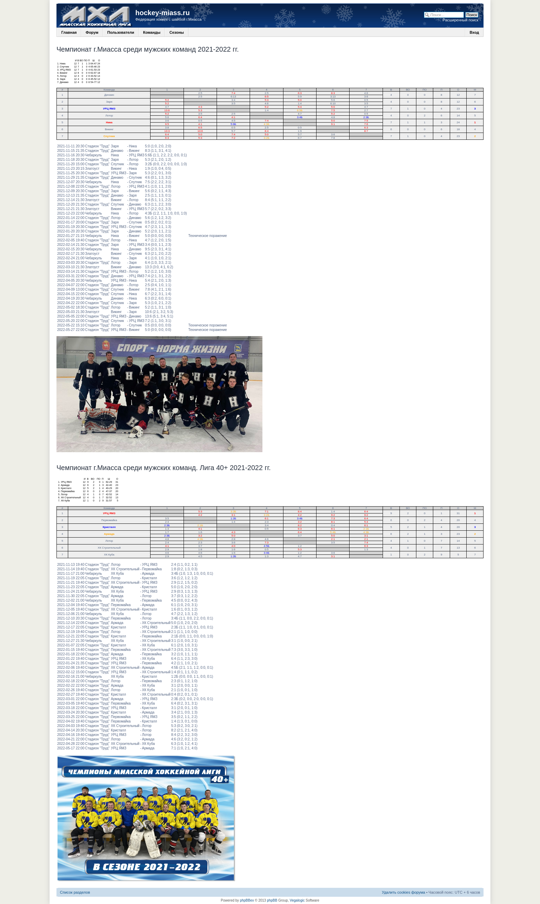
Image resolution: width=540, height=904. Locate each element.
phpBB (272, 900)
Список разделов (75, 892)
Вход (474, 32)
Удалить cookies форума (403, 892)
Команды (151, 32)
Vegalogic (297, 900)
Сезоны (176, 32)
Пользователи (120, 32)
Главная (69, 32)
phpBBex (247, 900)
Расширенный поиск (460, 20)
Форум (92, 32)
